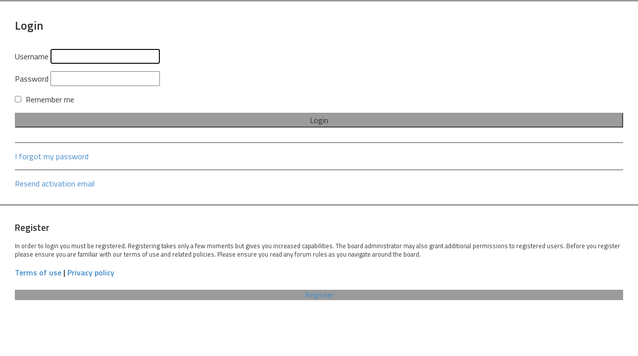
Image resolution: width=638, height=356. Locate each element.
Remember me (44, 99)
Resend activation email (55, 183)
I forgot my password (52, 156)
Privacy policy (90, 272)
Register (319, 295)
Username (32, 56)
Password (32, 79)
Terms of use (38, 272)
